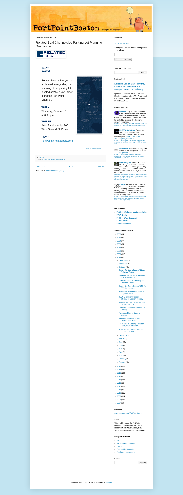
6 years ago (124, 179)
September (123, 335)
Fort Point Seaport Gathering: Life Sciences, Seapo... (131, 282)
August (122, 339)
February (122, 359)
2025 (119, 238)
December (123, 260)
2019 (119, 257)
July (121, 342)
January (122, 362)
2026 (119, 234)
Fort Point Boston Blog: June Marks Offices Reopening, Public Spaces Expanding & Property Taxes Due (129, 156)
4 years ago (141, 125)
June (121, 346)
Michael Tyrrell (125, 163)
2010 (119, 393)
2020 (119, 254)
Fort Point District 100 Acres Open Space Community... (132, 276)
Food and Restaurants (125, 449)
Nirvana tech (124, 148)
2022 (119, 247)
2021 (119, 251)
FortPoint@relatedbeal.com (57, 140)
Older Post (101, 167)
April (121, 352)
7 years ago (126, 199)
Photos (119, 446)
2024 (119, 241)
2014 (119, 380)
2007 (119, 403)
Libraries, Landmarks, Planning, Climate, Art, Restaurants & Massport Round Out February (129, 86)
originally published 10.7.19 (94, 148)
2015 (119, 376)
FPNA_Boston (122, 215)
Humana (122, 112)
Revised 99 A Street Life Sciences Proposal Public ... (131, 293)
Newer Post (40, 167)
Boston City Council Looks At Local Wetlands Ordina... (132, 271)
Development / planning (126, 443)
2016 (119, 373)
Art (118, 441)
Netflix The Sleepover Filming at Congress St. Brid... (131, 330)
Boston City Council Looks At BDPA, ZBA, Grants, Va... (132, 287)
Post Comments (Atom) (55, 171)
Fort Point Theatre (124, 224)
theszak (122, 184)
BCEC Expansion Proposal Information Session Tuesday (131, 298)
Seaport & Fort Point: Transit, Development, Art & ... (130, 319)
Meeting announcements (126, 452)
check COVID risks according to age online (127, 137)
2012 (119, 386)
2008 (119, 400)
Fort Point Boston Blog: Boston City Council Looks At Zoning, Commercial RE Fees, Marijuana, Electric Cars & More (130, 198)
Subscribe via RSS (122, 43)
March (121, 356)
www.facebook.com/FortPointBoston (128, 413)
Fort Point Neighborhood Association (132, 212)
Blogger (109, 482)
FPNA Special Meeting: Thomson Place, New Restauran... (131, 325)
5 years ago (125, 157)
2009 (119, 396)
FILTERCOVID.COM (127, 130)
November (123, 264)
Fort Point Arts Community (127, 218)
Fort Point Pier (122, 221)
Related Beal (60, 159)
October (122, 267)
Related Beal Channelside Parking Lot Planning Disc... (132, 303)
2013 (119, 383)
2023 (119, 244)
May (121, 349)
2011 (119, 390)
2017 (119, 370)
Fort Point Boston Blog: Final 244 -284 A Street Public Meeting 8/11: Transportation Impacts (130, 124)
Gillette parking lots (48, 159)
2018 (119, 366)
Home (71, 167)
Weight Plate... (125, 153)
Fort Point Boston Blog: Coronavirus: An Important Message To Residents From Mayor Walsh (129, 141)
